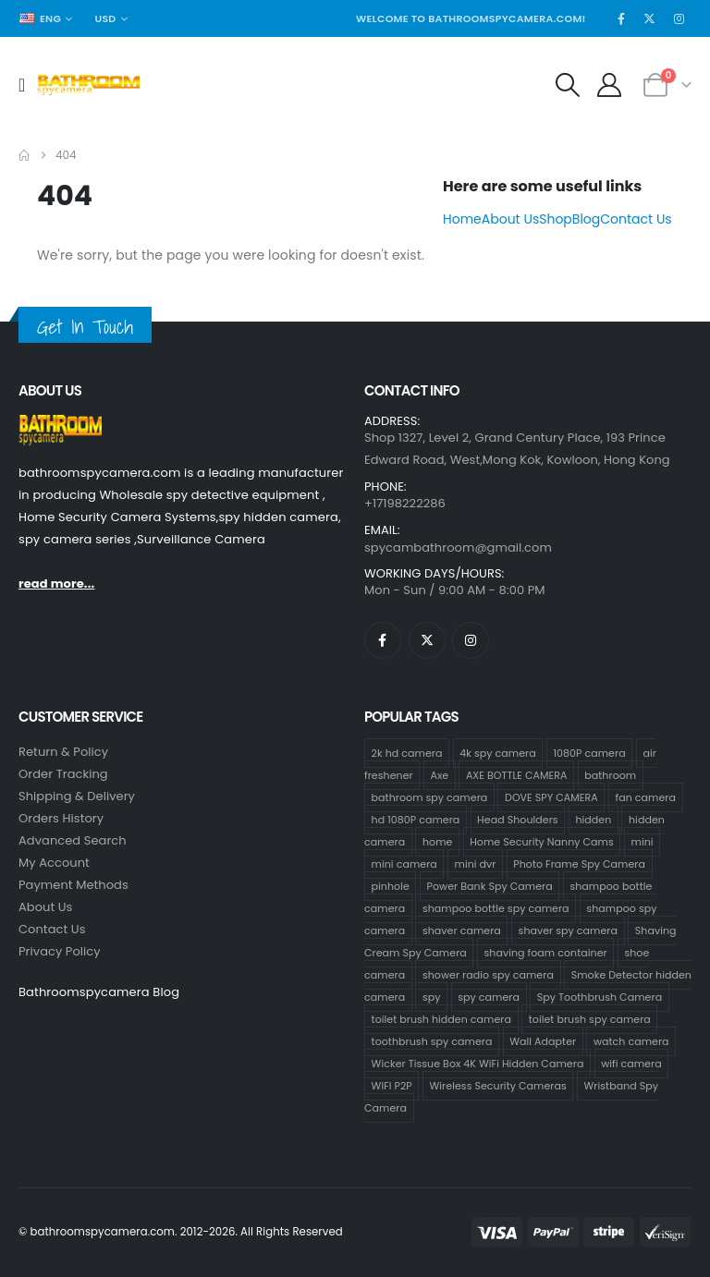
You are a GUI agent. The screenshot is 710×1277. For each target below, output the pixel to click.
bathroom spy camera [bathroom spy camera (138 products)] (430, 797)
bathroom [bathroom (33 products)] (610, 775)
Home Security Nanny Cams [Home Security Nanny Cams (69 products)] (542, 841)
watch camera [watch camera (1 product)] (631, 1041)
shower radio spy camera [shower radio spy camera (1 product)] (488, 974)
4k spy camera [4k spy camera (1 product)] (497, 753)
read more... (56, 583)
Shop (555, 219)
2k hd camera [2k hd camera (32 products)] (407, 753)
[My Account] (609, 85)
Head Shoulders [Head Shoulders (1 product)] (517, 819)
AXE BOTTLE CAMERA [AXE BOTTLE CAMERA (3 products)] (517, 775)
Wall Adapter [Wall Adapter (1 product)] (542, 1041)
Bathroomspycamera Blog (98, 992)
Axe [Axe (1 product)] (439, 775)
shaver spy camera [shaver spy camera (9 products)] (568, 930)
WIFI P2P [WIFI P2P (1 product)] (392, 1085)
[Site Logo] (88, 85)
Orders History (61, 818)
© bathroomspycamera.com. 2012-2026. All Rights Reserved (180, 1231)
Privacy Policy (59, 951)
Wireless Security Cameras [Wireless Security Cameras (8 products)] (498, 1085)
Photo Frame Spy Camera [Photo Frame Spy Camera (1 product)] (579, 864)
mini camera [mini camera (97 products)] (404, 864)
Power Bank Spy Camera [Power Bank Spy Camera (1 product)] (490, 886)
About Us (510, 219)
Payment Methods (73, 885)
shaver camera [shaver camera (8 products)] (461, 930)
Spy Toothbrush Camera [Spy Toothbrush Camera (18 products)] (599, 997)
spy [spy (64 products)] (431, 997)
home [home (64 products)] (437, 841)
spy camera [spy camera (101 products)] (489, 997)
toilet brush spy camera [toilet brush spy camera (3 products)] (590, 1019)
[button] (567, 85)
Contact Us (635, 219)
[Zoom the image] (60, 425)
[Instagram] (679, 18)
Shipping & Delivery (76, 796)
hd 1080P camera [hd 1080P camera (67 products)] (416, 819)
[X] (650, 18)
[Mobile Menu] (27, 85)
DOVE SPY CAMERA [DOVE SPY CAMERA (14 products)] (551, 797)
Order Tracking (63, 774)
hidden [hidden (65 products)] (593, 819)
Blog (586, 219)
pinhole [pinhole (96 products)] (391, 886)
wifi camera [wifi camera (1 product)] (631, 1063)
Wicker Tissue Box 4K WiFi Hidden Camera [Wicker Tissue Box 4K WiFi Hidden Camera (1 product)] (478, 1063)
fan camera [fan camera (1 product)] (646, 797)
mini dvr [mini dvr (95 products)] (475, 864)
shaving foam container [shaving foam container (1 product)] (545, 952)
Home (462, 219)
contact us (52, 929)
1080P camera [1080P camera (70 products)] (589, 753)
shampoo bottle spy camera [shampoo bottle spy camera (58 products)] (495, 908)
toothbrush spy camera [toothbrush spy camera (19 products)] (432, 1041)
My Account (54, 862)
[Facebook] (621, 18)
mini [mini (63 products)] (642, 841)
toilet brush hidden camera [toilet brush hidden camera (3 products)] (441, 1019)
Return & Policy (63, 751)
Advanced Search (72, 840)
